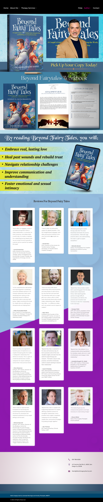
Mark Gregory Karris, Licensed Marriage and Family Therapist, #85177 (30, 495)
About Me (14, 8)
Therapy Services (28, 8)
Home (6, 8)
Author (87, 8)
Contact (96, 8)
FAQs (80, 8)
